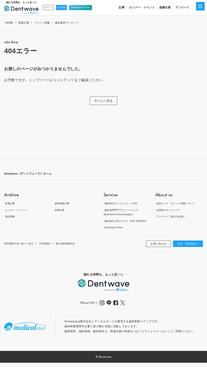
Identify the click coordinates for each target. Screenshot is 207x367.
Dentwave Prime (87, 7)
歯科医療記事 (62, 203)
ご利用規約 (51, 248)
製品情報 (9, 216)
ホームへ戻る (103, 100)
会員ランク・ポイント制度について (178, 203)
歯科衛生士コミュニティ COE (123, 203)
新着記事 (23, 22)
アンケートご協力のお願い (172, 216)
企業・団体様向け (186, 248)
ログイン (50, 7)
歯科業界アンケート (67, 22)
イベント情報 (42, 22)
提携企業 (165, 7)
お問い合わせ (154, 248)
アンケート (182, 7)
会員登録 (66, 7)
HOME (9, 22)
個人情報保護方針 (74, 248)
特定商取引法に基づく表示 (21, 248)
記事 (122, 7)
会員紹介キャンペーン (169, 210)
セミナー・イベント (142, 7)
